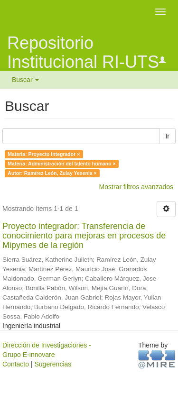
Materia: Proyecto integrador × (44, 154)
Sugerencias (52, 364)
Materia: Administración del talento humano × (61, 163)
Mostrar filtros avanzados (136, 187)
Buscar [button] (25, 79)
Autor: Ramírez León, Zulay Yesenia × (52, 173)
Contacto (15, 364)
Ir (167, 136)
